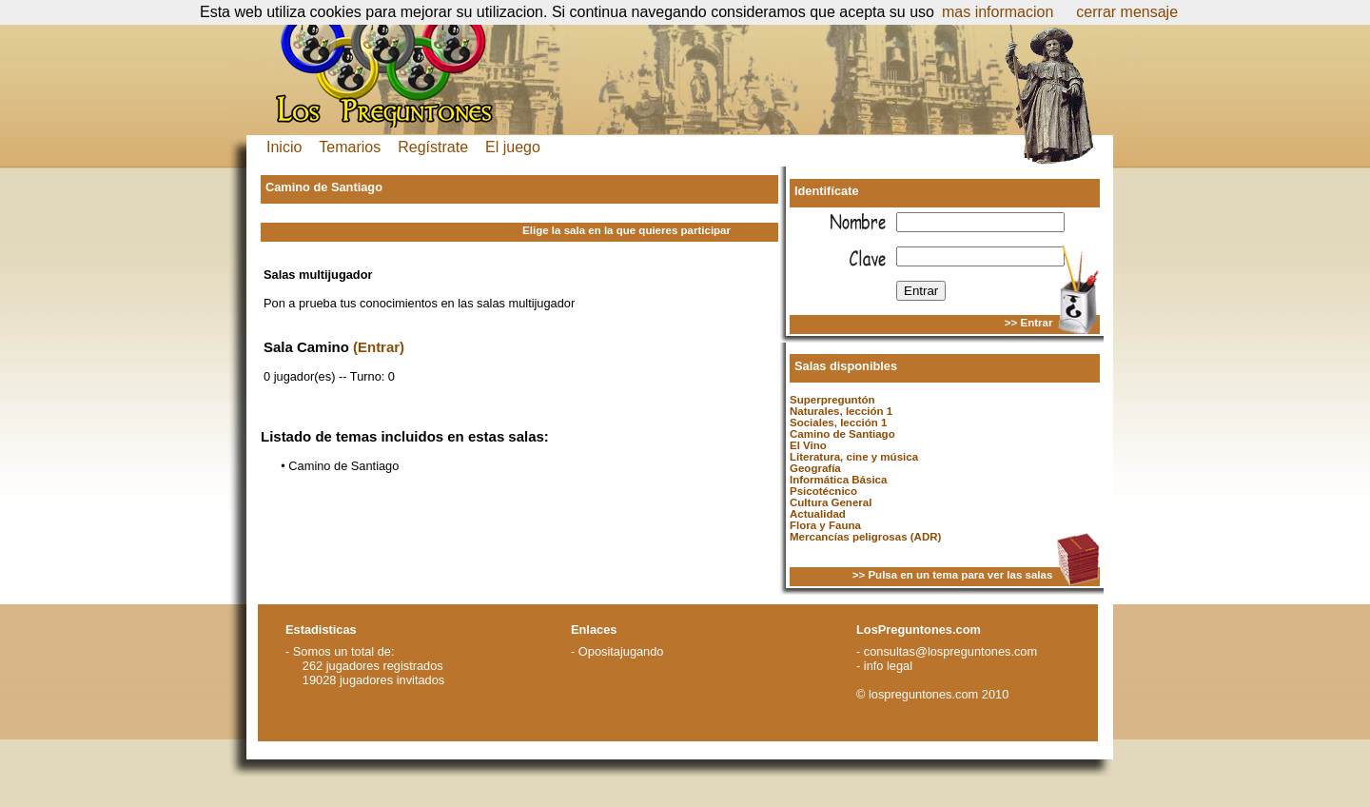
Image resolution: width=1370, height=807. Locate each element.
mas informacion (997, 12)
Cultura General (830, 502)
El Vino (808, 445)
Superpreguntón (832, 399)
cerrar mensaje (1127, 12)
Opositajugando (621, 651)
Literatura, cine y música (854, 457)
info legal (888, 666)
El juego (512, 147)
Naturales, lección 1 (841, 411)
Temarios (350, 147)
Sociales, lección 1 (838, 422)
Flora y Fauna (825, 525)
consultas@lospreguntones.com (950, 651)
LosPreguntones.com (918, 629)
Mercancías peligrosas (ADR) (865, 536)
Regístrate (433, 147)
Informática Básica (838, 479)
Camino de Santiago (842, 434)
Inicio (284, 147)
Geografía (815, 468)
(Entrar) (378, 347)
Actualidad (818, 514)
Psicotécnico (823, 491)
